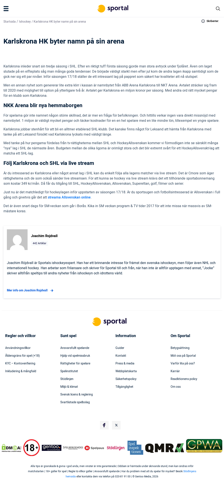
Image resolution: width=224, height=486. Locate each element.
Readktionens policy (184, 379)
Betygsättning (180, 348)
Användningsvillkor (18, 348)
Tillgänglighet (124, 387)
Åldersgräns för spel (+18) (22, 356)
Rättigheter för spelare (75, 363)
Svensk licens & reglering (76, 394)
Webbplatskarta (126, 371)
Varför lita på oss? (183, 363)
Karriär (175, 371)
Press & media (124, 363)
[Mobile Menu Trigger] (6, 8)
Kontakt (120, 356)
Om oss (176, 387)
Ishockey (25, 21)
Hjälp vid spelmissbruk (75, 356)
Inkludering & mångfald (20, 371)
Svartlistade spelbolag (75, 402)
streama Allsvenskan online (69, 197)
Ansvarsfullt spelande (74, 348)
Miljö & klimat (69, 387)
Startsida (9, 21)
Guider (119, 348)
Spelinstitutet (69, 371)
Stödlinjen (66, 379)
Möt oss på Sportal (183, 356)
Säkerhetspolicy (126, 379)
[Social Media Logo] (104, 425)
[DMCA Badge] (11, 448)
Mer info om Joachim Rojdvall (30, 290)
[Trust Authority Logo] (52, 448)
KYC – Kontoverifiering (20, 363)
